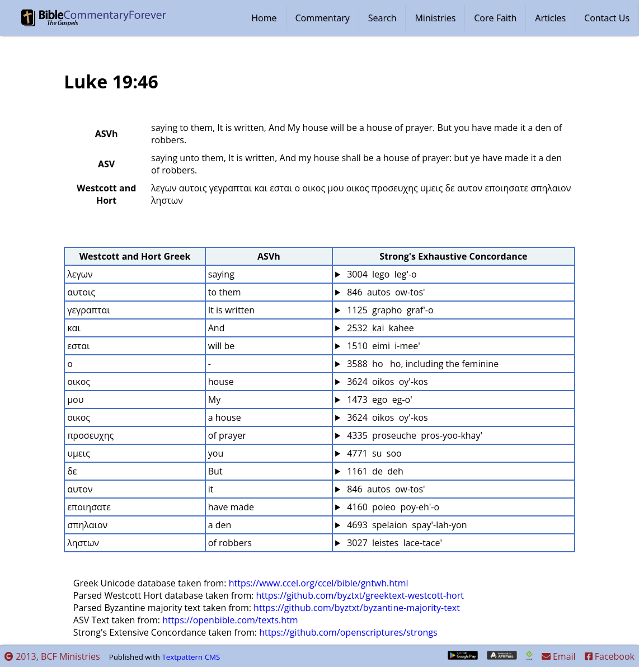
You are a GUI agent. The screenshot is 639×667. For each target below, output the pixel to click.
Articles (550, 18)
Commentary (322, 18)
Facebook (610, 656)
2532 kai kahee (379, 328)
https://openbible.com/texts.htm (230, 620)
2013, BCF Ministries (52, 656)
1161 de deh (374, 471)
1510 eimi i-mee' (382, 346)
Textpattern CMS (191, 657)
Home (263, 18)
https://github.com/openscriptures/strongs (348, 632)
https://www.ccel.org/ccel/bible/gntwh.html (318, 583)
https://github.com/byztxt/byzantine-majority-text (356, 608)
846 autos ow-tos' (385, 292)
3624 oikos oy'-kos (386, 381)
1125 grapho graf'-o (389, 310)
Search (382, 18)
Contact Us (606, 18)
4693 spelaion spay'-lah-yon (406, 525)
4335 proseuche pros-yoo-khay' (413, 435)
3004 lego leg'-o (381, 274)
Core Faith (495, 18)
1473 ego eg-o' (378, 399)
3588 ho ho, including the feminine (422, 364)
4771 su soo (373, 453)
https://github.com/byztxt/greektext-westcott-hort (360, 595)
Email (559, 656)
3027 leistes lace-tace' (393, 543)
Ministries (435, 18)
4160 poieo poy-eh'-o (392, 507)
